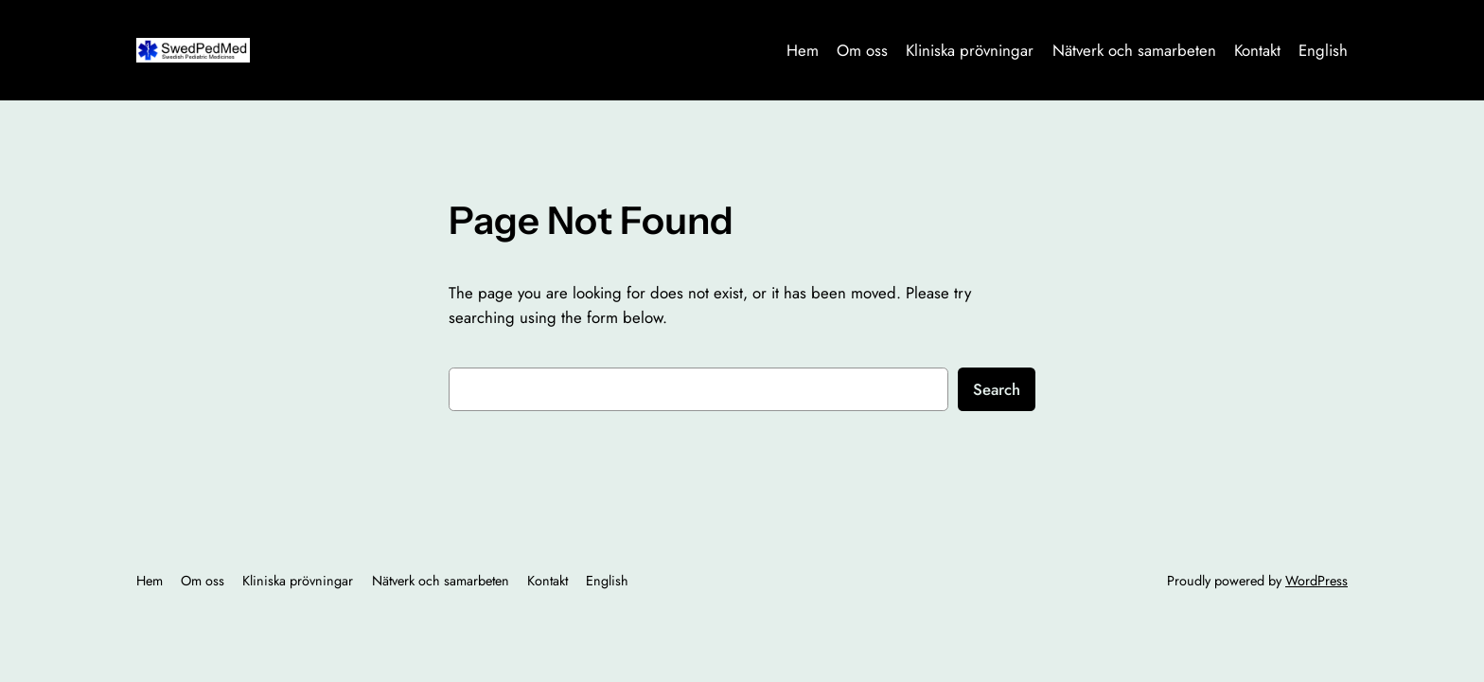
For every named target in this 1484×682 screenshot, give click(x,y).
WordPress (1316, 580)
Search (996, 389)
